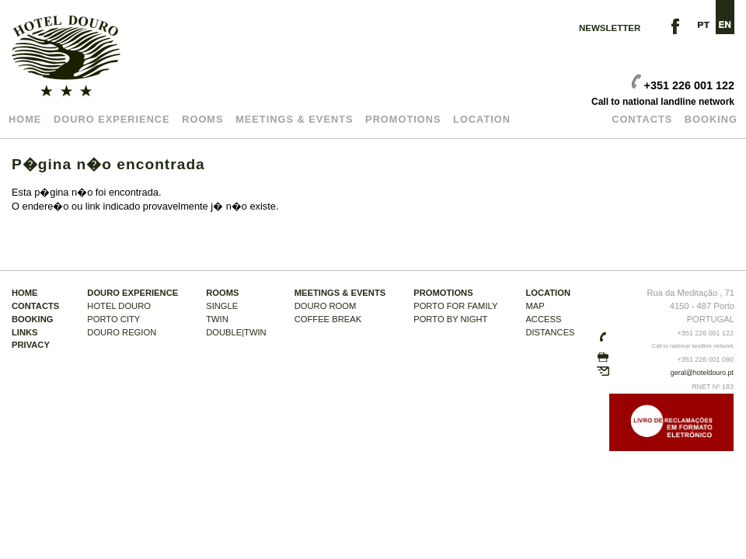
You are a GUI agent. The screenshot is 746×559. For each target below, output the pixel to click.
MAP (534, 306)
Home (25, 119)
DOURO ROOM (326, 306)
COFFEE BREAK (328, 319)
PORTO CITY (113, 319)
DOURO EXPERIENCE (112, 119)
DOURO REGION (121, 332)
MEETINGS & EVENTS (294, 119)
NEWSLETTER (609, 28)
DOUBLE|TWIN (236, 332)
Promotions (403, 119)
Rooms (202, 119)
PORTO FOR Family (455, 306)
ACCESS (543, 319)
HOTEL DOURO (119, 306)
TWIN (217, 319)
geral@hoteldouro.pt (702, 373)
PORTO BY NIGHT (450, 319)
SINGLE (222, 306)
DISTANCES (549, 332)
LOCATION (482, 119)
